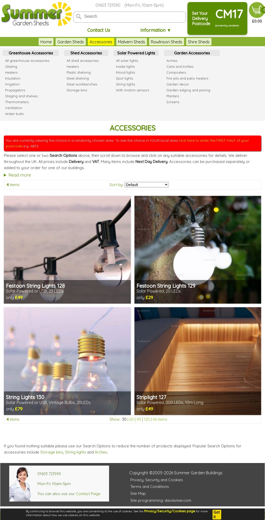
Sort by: (116, 184)
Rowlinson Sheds (166, 41)
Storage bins (51, 452)
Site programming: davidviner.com (160, 500)
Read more (19, 175)
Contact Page (88, 493)
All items (160, 419)
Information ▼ (155, 30)
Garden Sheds (70, 41)
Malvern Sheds (131, 41)
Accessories (101, 41)
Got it (217, 514)
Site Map (138, 493)
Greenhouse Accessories (31, 53)
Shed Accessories (86, 53)
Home (46, 41)
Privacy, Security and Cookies (156, 479)
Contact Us (98, 30)
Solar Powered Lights (136, 53)
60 (131, 419)
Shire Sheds (199, 41)
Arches (101, 452)
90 (138, 419)
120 (147, 419)
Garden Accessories (192, 53)
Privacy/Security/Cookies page (169, 511)
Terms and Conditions (149, 486)
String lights (75, 452)
